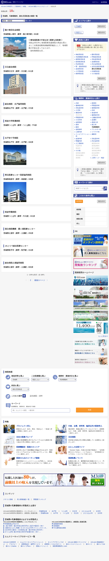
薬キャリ (89, 544)
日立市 (74, 511)
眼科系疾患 (96, 54)
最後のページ (39, 280)
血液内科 (79, 138)
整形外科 (79, 113)
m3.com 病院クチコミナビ (77, 542)
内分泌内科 (96, 141)
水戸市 (54, 511)
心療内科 (79, 132)
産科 (77, 124)
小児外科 (79, 120)
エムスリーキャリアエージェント (31, 542)
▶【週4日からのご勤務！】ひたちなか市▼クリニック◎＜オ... (25, 528)
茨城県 (78, 26)
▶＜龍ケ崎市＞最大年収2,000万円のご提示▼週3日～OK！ (23, 526)
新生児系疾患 (96, 69)
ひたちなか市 (86, 511)
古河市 (98, 511)
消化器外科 (96, 138)
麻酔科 (94, 134)
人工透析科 (80, 143)
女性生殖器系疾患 (98, 66)
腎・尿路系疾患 (81, 66)
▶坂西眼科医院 (57, 524)
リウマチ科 (96, 132)
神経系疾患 (80, 54)
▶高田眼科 (56, 526)
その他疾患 (96, 73)
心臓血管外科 (96, 117)
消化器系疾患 (96, 59)
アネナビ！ (13, 544)
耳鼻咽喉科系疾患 (82, 57)
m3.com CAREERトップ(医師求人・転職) (13, 6)
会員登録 (104, 2)
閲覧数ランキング (39, 499)
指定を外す (101, 26)
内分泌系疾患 (96, 64)
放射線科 (79, 129)
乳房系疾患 (80, 64)
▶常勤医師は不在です (11, 524)
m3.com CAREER (9, 542)
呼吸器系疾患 (96, 57)
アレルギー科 (96, 129)
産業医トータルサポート (53, 544)
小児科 (78, 110)
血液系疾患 (80, 69)
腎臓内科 (79, 141)
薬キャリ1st (101, 544)
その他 (78, 150)
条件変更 (79, 201)
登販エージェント (42, 546)
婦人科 (94, 124)
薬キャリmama (11, 546)
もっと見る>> (103, 336)
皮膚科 (94, 120)
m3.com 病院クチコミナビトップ (38, 6)
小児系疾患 (80, 71)
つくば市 (64, 511)
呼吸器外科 (80, 117)
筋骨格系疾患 (80, 62)
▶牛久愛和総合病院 (59, 528)
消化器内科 (80, 108)
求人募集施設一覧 (23, 499)
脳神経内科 (80, 105)
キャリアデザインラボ (56, 542)
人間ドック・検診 (98, 158)
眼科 (77, 127)
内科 (77, 103)
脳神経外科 (96, 115)
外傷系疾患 (96, 71)
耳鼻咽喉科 (96, 127)
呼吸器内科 (96, 105)
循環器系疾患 (80, 59)
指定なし (79, 32)
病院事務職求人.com (60, 546)
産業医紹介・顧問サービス (30, 544)
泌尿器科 (79, 122)
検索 (89, 410)
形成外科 (95, 113)
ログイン (95, 2)
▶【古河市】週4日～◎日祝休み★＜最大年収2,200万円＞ (23, 530)
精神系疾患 (80, 73)
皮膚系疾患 (96, 62)
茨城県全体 (43, 511)
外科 (93, 110)
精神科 (94, 103)
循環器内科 (96, 108)
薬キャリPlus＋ (26, 546)
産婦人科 (95, 122)
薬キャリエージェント (74, 544)
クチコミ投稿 (8, 499)
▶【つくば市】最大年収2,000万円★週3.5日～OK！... (22, 532)
